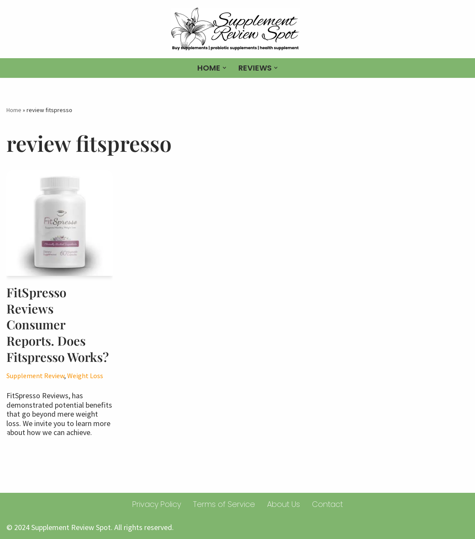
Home (13, 110)
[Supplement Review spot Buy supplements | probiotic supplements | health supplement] (237, 29)
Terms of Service (224, 504)
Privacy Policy (156, 504)
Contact (327, 504)
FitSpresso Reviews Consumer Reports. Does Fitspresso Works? (57, 324)
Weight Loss (85, 375)
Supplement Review (35, 375)
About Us (283, 504)
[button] (224, 68)
